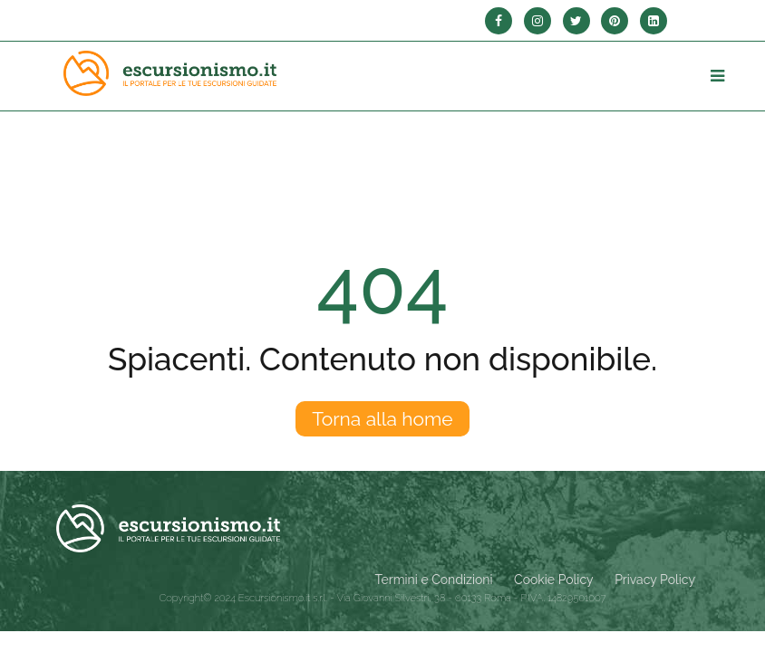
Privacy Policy (655, 579)
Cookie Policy (553, 579)
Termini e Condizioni (434, 579)
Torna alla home (382, 419)
